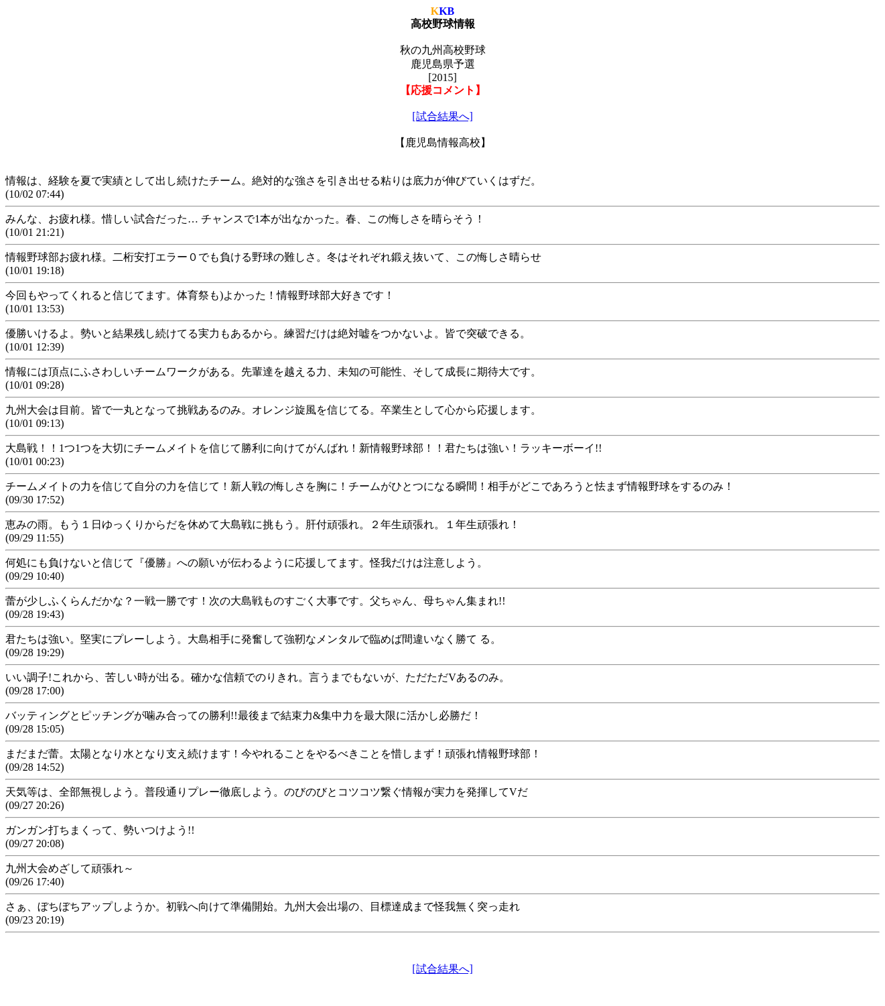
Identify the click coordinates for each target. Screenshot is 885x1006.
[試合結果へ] (442, 116)
